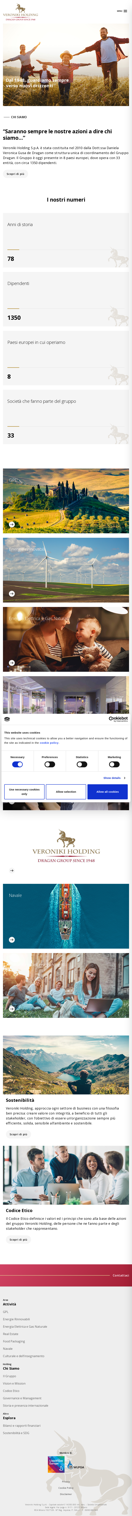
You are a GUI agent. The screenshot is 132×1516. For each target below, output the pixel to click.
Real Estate (10, 1334)
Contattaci (121, 1275)
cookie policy (49, 742)
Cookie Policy (65, 1487)
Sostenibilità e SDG (16, 1433)
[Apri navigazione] (122, 11)
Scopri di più (15, 174)
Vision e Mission (14, 1383)
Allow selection (66, 791)
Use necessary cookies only (24, 791)
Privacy (66, 1481)
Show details (112, 777)
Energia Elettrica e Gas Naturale (25, 1327)
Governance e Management (22, 1398)
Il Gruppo (9, 1376)
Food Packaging (14, 1341)
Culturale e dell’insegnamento (23, 1356)
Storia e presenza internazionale (25, 1406)
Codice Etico (11, 1391)
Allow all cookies (108, 791)
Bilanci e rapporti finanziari (21, 1426)
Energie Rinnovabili (16, 1319)
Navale (8, 1349)
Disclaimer (66, 1494)
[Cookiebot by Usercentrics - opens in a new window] (111, 719)
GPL (6, 1312)
